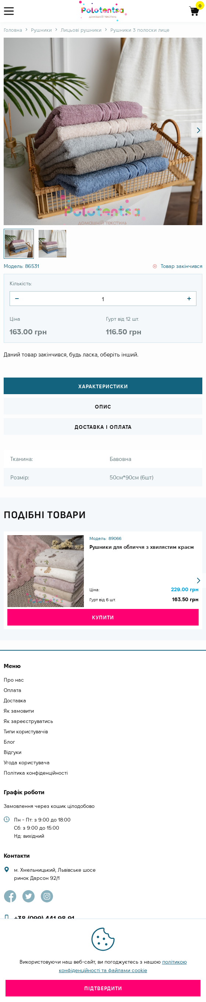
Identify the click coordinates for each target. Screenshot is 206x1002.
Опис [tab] (103, 407)
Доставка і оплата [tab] (103, 427)
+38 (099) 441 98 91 (44, 918)
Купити (103, 617)
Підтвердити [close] (103, 988)
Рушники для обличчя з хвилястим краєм (141, 547)
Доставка (15, 700)
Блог (9, 742)
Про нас (14, 680)
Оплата (12, 690)
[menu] (12, 11)
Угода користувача (27, 762)
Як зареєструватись (28, 721)
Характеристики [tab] (103, 386)
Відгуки (12, 752)
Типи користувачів (26, 731)
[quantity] (17, 299)
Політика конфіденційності (36, 773)
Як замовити (19, 711)
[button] (198, 130)
